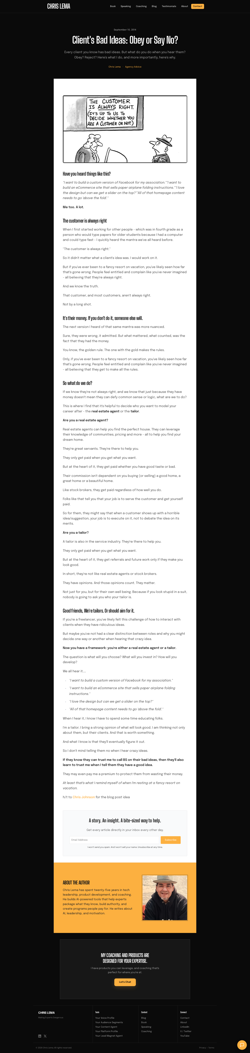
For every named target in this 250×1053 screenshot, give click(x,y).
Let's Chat (125, 982)
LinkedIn (184, 1027)
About (184, 6)
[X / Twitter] (45, 1036)
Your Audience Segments (109, 1022)
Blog (154, 6)
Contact (197, 6)
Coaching (141, 6)
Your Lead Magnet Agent (109, 1036)
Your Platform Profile (106, 1031)
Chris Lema (115, 67)
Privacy (202, 1048)
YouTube (184, 1036)
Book (113, 6)
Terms (211, 1048)
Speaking (126, 6)
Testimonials (169, 6)
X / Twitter (185, 1031)
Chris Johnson (84, 797)
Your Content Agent (106, 1027)
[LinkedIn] (39, 1036)
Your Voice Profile (104, 1018)
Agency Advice (133, 67)
